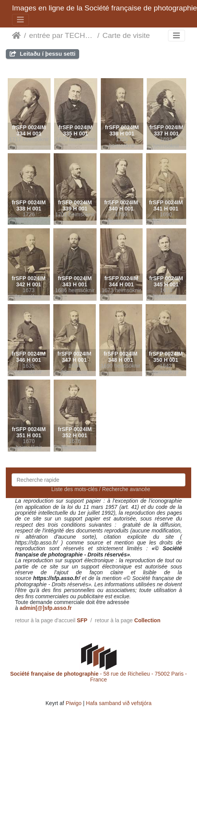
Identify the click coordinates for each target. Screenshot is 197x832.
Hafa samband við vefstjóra (119, 703)
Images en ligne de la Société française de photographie (104, 8)
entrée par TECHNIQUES (61, 35)
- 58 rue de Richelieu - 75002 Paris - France (98, 677)
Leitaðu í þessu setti (42, 53)
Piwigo (74, 703)
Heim (16, 35)
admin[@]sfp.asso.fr (46, 608)
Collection (147, 620)
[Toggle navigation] (20, 20)
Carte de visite (126, 35)
